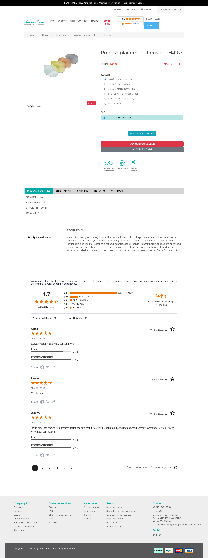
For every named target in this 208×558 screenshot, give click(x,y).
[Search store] (160, 19)
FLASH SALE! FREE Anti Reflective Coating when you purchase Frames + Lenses (104, 3)
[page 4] (57, 468)
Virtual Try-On (114, 526)
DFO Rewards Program (61, 515)
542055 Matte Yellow (120, 79)
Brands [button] (95, 20)
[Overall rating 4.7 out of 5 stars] (46, 301)
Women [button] (62, 20)
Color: (105, 75)
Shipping (18, 507)
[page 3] (49, 468)
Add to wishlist (174, 64)
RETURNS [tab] (100, 191)
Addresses (89, 511)
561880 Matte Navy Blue (122, 89)
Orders (87, 515)
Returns (18, 511)
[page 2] (42, 468)
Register (118, 9)
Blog (51, 518)
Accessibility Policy (24, 526)
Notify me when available (142, 133)
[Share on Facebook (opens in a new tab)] (42, 368)
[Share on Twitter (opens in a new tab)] (48, 367)
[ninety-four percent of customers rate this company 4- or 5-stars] (161, 299)
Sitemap (53, 522)
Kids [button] (72, 20)
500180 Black (115, 103)
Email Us (157, 511)
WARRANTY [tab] (118, 191)
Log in (131, 9)
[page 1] (35, 468)
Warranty (19, 515)
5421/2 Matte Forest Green (123, 93)
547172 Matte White (119, 84)
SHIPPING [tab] (82, 191)
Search (151, 25)
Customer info (91, 507)
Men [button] (52, 20)
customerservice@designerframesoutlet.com (177, 524)
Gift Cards (111, 522)
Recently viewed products (120, 511)
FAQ (51, 511)
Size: (104, 112)
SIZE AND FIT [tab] (64, 191)
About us (19, 530)
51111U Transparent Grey (121, 98)
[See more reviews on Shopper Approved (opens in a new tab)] (53, 367)
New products (114, 507)
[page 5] (64, 468)
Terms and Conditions (25, 522)
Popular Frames (114, 518)
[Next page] (71, 468)
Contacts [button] (83, 20)
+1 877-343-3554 (162, 507)
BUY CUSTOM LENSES (142, 144)
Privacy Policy (21, 518)
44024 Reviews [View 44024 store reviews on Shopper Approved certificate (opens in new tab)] (50, 307)
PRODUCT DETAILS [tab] (38, 191)
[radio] (104, 293)
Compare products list (118, 515)
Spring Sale (107, 22)
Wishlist (87, 518)
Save (91, 103)
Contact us (55, 507)
